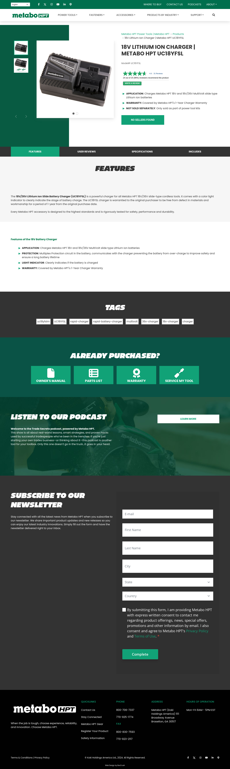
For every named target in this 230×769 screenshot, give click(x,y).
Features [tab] (35, 151)
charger (188, 321)
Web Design (110, 765)
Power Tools (67, 15)
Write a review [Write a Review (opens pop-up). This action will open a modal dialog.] (132, 83)
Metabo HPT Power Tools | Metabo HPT (145, 34)
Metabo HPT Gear (92, 724)
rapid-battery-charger (107, 321)
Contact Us (175, 4)
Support (196, 15)
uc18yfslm (43, 321)
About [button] (210, 4)
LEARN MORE (188, 419)
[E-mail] (167, 514)
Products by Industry (162, 15)
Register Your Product (94, 731)
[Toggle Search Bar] (214, 15)
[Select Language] (20, 5)
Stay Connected (91, 717)
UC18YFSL (60, 321)
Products (178, 34)
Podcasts (194, 4)
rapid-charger (79, 321)
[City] (167, 566)
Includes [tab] (195, 151)
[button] (209, 582)
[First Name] (167, 530)
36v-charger (150, 321)
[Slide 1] (73, 113)
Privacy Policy (197, 630)
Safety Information (93, 738)
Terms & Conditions (22, 757)
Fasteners (96, 15)
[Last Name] (167, 548)
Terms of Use (145, 636)
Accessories (124, 15)
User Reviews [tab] (86, 151)
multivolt (132, 321)
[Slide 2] (77, 113)
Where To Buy (152, 4)
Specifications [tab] (142, 151)
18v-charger (170, 321)
